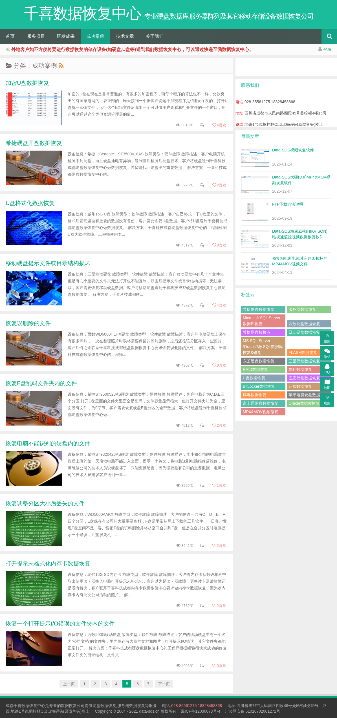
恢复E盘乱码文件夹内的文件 (41, 383)
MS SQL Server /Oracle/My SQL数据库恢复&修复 (263, 346)
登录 (327, 49)
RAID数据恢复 (255, 369)
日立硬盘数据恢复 (304, 332)
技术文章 (125, 36)
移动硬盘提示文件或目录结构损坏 (48, 263)
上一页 (69, 684)
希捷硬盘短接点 (256, 332)
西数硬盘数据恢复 (304, 323)
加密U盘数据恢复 (27, 83)
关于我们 (155, 36)
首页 (10, 36)
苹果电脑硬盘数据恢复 (308, 395)
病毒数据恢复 (254, 395)
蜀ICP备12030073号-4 (200, 711)
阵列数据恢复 (300, 369)
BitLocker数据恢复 (259, 386)
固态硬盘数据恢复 (304, 378)
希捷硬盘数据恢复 (258, 309)
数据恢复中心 (33, 705)
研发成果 (66, 36)
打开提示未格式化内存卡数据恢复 (48, 563)
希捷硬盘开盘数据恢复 (34, 143)
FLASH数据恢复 (302, 352)
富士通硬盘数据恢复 (260, 403)
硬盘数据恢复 (104, 705)
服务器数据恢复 (302, 309)
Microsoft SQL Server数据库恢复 (261, 321)
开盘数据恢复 (300, 386)
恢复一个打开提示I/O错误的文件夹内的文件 (60, 623)
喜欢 (219, 125)
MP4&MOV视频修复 (260, 411)
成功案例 (95, 36)
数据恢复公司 (73, 705)
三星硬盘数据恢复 (304, 361)
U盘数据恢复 (254, 378)
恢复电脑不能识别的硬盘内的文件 (48, 443)
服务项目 (36, 36)
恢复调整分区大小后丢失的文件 (45, 503)
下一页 (164, 684)
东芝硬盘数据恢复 (258, 361)
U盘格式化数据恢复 (30, 203)
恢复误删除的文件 (28, 323)
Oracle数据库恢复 (304, 403)
